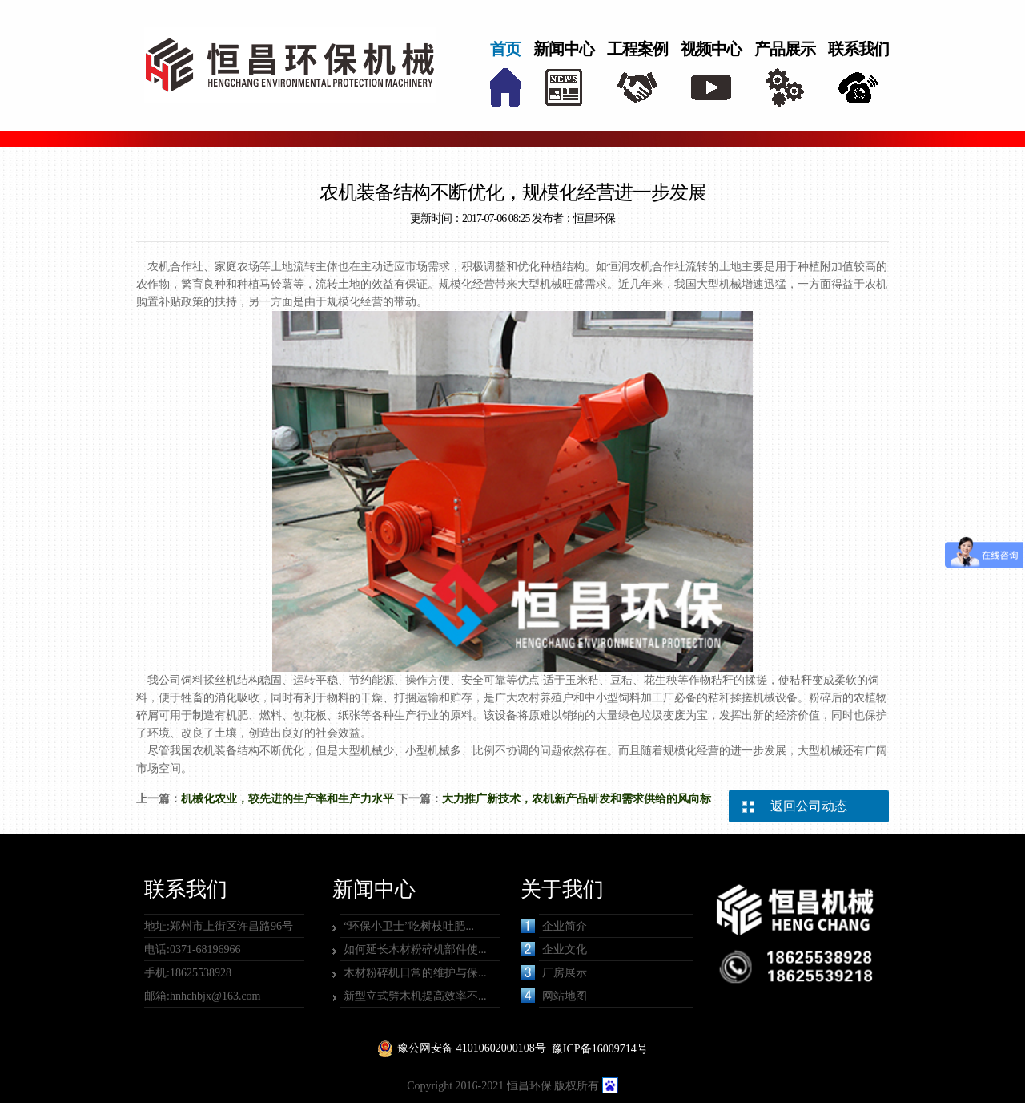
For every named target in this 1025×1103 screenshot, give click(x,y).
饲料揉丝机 (209, 680)
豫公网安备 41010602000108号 (471, 1048)
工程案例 (637, 49)
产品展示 (784, 49)
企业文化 (554, 949)
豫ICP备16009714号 (600, 1049)
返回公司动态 (808, 806)
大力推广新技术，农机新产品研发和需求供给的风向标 (576, 799)
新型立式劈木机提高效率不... (415, 996)
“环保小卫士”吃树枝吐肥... (409, 926)
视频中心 (711, 49)
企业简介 (554, 926)
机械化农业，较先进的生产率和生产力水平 (287, 799)
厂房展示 (554, 972)
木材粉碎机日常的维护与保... (415, 973)
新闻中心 (563, 49)
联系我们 (858, 49)
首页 (505, 49)
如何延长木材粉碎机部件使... (415, 949)
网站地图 (554, 995)
